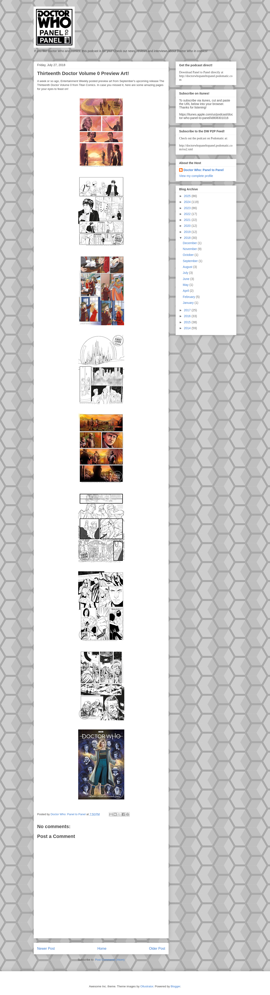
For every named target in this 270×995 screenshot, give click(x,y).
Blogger (175, 986)
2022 (188, 214)
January (189, 302)
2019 (188, 232)
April (186, 290)
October (189, 255)
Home (102, 948)
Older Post (157, 948)
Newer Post (46, 948)
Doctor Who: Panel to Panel (203, 170)
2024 (188, 202)
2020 (188, 225)
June (186, 279)
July (186, 273)
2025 (188, 196)
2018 (188, 238)
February (189, 297)
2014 (188, 328)
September (191, 261)
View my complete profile (196, 176)
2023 (188, 208)
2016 (188, 316)
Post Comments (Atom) (110, 959)
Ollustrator (146, 986)
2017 (188, 310)
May (186, 285)
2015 (188, 322)
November (190, 249)
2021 (188, 220)
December (190, 243)
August (188, 267)
